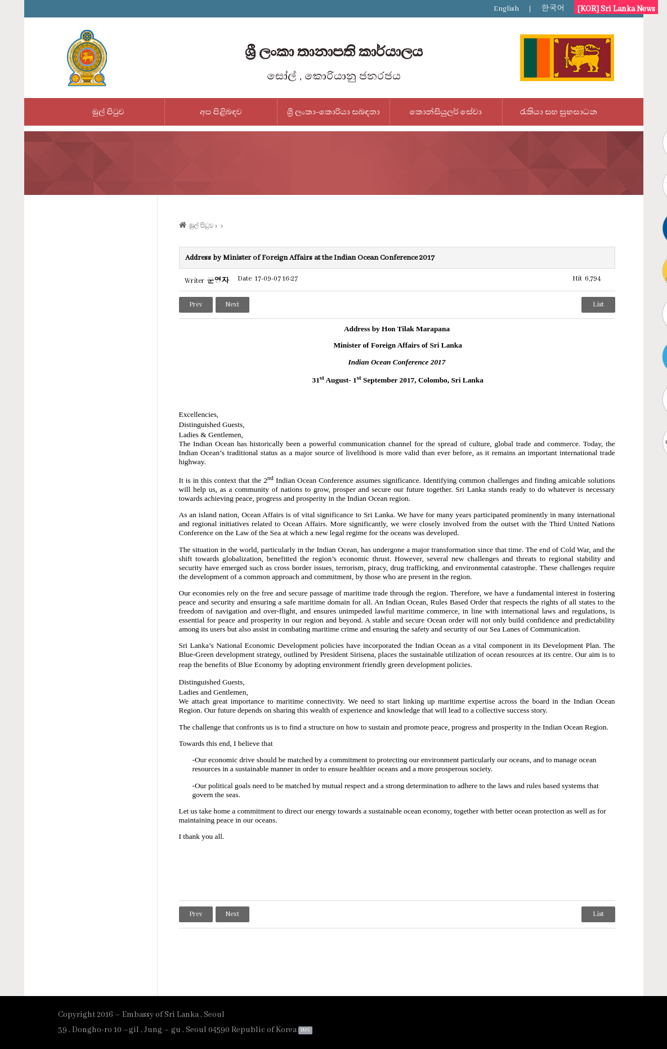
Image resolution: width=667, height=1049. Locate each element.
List (598, 304)
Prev (196, 304)
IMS (305, 1030)
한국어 (553, 9)
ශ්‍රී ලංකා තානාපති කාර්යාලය (334, 52)
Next (232, 304)
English (506, 9)
